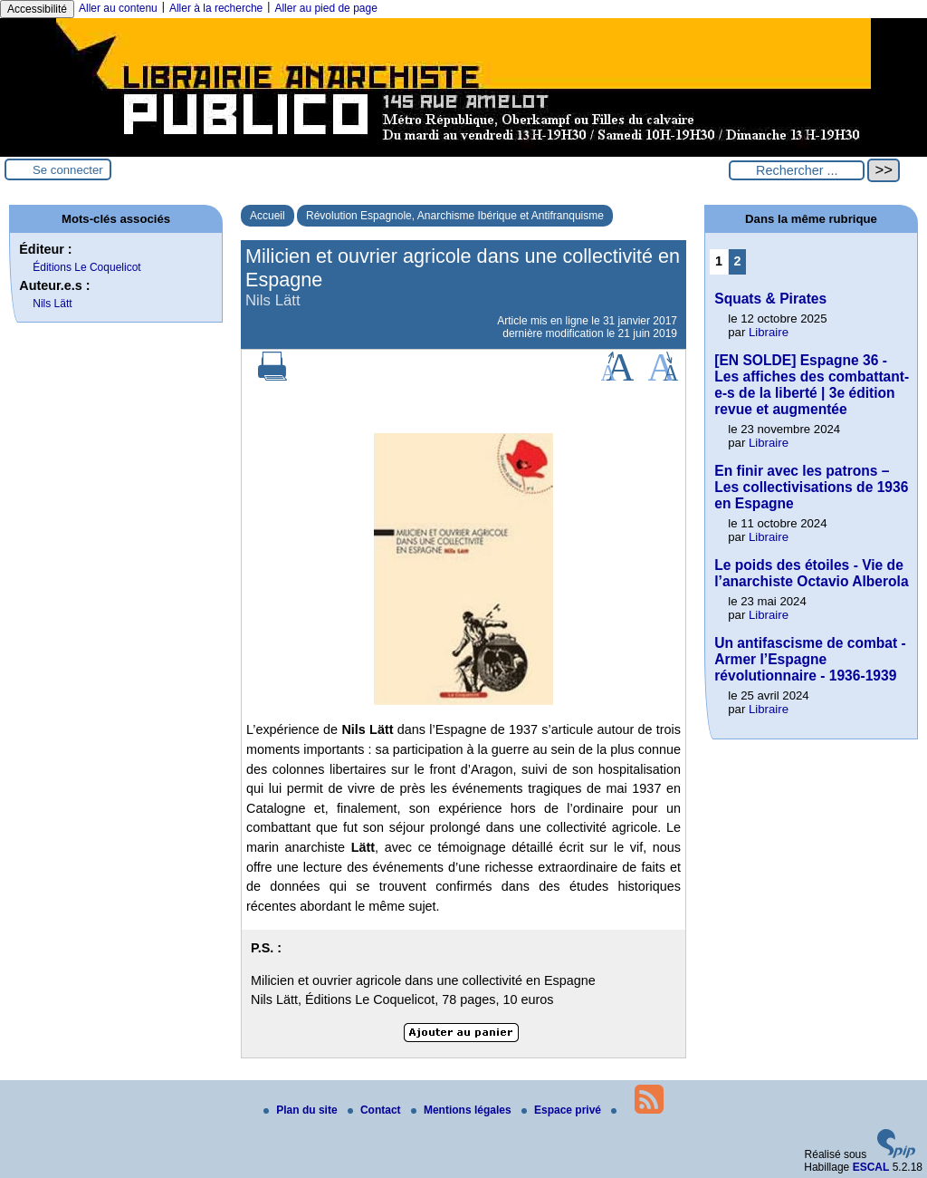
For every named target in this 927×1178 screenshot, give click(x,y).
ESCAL (871, 1167)
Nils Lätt (52, 303)
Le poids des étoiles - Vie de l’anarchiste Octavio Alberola (811, 573)
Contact (376, 1110)
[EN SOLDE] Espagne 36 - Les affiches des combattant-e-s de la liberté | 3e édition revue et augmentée (811, 384)
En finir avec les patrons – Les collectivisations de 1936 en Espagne (811, 487)
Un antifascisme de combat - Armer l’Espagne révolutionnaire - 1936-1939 (809, 659)
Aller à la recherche (216, 8)
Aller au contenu (118, 8)
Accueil (267, 215)
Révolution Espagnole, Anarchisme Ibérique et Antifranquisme (455, 215)
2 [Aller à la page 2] (737, 261)
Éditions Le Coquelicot (86, 267)
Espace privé (562, 1110)
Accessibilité (37, 9)
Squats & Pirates (770, 298)
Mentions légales (462, 1110)
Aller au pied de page (325, 8)
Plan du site (301, 1110)
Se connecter (68, 170)
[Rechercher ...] (797, 170)
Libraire (768, 332)
